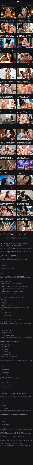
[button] (0, 1)
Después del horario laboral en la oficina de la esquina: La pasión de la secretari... (24, 36)
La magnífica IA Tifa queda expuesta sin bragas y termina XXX (7, 204)
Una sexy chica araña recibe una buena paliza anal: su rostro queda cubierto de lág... (7, 219)
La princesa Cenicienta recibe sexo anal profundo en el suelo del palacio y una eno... (24, 143)
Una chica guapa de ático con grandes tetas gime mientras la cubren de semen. (7, 189)
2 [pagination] (15, 238)
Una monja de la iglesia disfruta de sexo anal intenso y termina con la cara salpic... (24, 128)
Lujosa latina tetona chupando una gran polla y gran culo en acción (7, 82)
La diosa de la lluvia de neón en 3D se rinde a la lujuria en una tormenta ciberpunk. (7, 51)
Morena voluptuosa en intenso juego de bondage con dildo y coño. (7, 66)
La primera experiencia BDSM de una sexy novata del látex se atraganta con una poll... (24, 204)
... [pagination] (20, 238)
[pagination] (7, 238)
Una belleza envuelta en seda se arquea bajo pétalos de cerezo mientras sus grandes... (24, 173)
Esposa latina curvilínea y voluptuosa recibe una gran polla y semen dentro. (7, 112)
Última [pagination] (23, 238)
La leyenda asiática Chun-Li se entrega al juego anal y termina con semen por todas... (7, 97)
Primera (10, 238)
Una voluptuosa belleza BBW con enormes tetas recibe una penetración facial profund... (7, 36)
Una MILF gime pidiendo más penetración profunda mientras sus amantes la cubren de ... (6, 158)
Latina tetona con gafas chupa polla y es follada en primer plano (23, 66)
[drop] (30, 5)
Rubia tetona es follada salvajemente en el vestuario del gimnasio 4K (24, 112)
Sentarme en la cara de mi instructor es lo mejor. (7, 127)
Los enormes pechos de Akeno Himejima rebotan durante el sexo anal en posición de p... (24, 82)
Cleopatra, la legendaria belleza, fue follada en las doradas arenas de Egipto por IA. (7, 234)
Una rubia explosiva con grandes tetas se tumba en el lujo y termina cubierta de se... (7, 173)
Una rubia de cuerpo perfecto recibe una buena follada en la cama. (23, 51)
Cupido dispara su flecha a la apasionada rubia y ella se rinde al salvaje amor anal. (23, 158)
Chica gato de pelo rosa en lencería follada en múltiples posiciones (23, 97)
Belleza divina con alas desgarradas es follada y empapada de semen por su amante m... (7, 21)
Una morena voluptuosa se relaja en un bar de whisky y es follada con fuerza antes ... (24, 21)
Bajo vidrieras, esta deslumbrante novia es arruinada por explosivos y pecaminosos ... (24, 234)
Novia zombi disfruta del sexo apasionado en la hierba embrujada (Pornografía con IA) (23, 219)
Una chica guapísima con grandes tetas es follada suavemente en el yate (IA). (24, 189)
